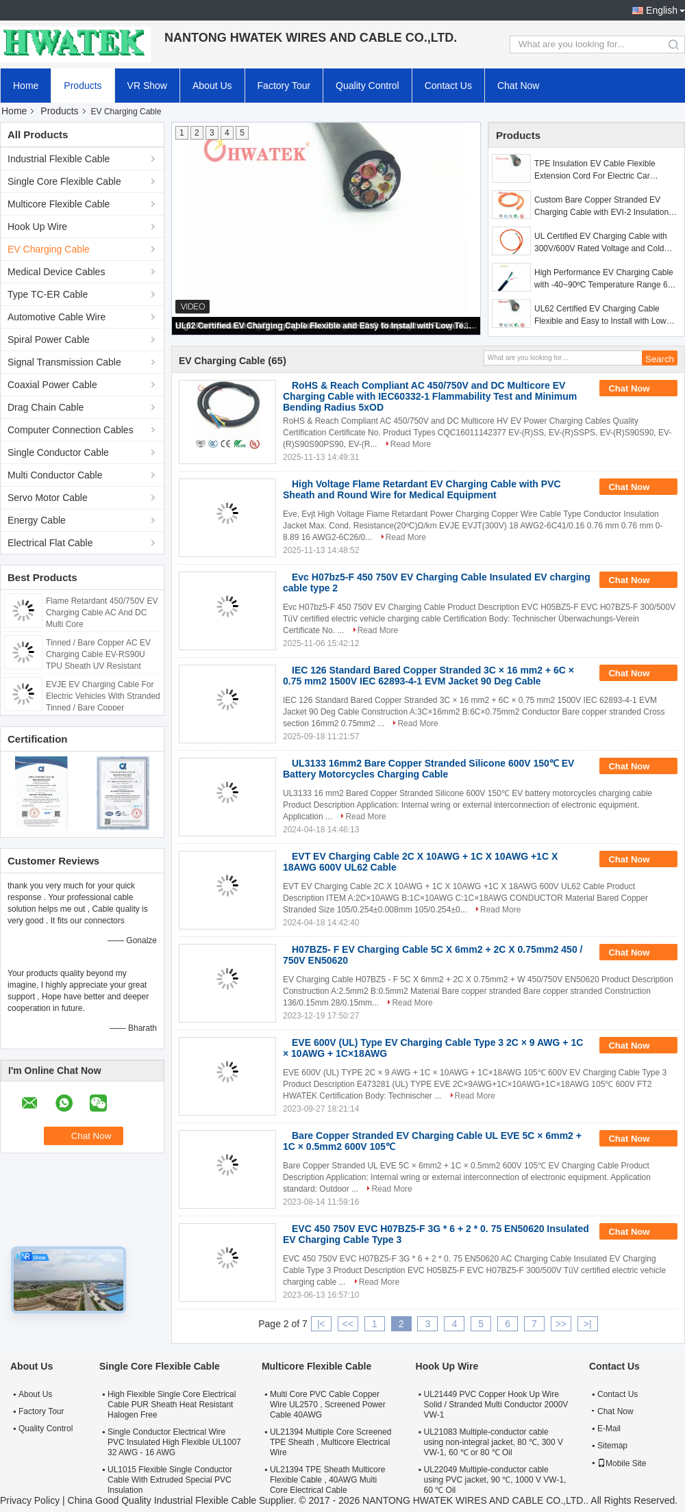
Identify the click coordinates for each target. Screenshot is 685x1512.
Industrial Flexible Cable (59, 158)
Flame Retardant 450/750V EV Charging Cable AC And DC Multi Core (102, 612)
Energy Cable (37, 520)
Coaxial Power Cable (52, 384)
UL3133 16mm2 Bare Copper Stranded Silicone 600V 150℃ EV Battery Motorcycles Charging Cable (428, 769)
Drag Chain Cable (46, 407)
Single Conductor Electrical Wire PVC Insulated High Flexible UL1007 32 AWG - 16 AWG (174, 1442)
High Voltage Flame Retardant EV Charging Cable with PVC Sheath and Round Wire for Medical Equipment (422, 489)
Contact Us (448, 85)
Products (82, 85)
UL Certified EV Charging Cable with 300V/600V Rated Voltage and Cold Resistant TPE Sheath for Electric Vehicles (600, 243)
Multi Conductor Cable (55, 475)
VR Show (147, 85)
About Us (212, 85)
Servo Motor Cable (48, 497)
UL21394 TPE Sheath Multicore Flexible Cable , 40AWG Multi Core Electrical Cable (328, 1480)
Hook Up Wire (37, 226)
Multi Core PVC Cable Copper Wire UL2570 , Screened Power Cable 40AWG (328, 1404)
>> (561, 1323)
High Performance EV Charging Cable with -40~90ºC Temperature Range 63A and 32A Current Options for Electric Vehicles (605, 279)
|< (321, 1323)
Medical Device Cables (56, 271)
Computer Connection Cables (71, 429)
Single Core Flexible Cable (64, 181)
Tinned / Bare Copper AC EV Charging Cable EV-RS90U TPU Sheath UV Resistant (98, 654)
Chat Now (518, 85)
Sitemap (612, 1445)
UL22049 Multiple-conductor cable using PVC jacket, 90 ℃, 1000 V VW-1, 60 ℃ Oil (495, 1480)
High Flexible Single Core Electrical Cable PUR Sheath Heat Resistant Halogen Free (172, 1404)
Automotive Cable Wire (56, 316)
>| (588, 1323)
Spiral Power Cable (49, 339)
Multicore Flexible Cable (59, 203)
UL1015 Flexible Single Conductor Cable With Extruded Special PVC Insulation (170, 1480)
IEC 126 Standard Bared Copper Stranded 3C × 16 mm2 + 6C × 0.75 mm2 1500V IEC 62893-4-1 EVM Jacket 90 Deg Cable (428, 676)
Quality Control (367, 85)
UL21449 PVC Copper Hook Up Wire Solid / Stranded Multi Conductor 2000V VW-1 (496, 1404)
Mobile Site (621, 1463)
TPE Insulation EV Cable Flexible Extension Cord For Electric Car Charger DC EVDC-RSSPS (595, 170)
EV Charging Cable (49, 249)
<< (347, 1323)
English (661, 10)
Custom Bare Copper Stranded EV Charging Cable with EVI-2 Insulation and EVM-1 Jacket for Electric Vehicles (604, 206)
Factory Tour (284, 85)
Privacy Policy (30, 1500)
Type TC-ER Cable (48, 294)
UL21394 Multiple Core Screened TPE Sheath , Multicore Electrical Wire (330, 1442)
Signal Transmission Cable (64, 362)
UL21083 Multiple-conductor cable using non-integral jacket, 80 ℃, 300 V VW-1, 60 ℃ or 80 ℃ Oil (493, 1442)
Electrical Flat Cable (50, 542)
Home (25, 85)
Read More (410, 444)
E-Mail (609, 1428)
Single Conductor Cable (58, 452)
